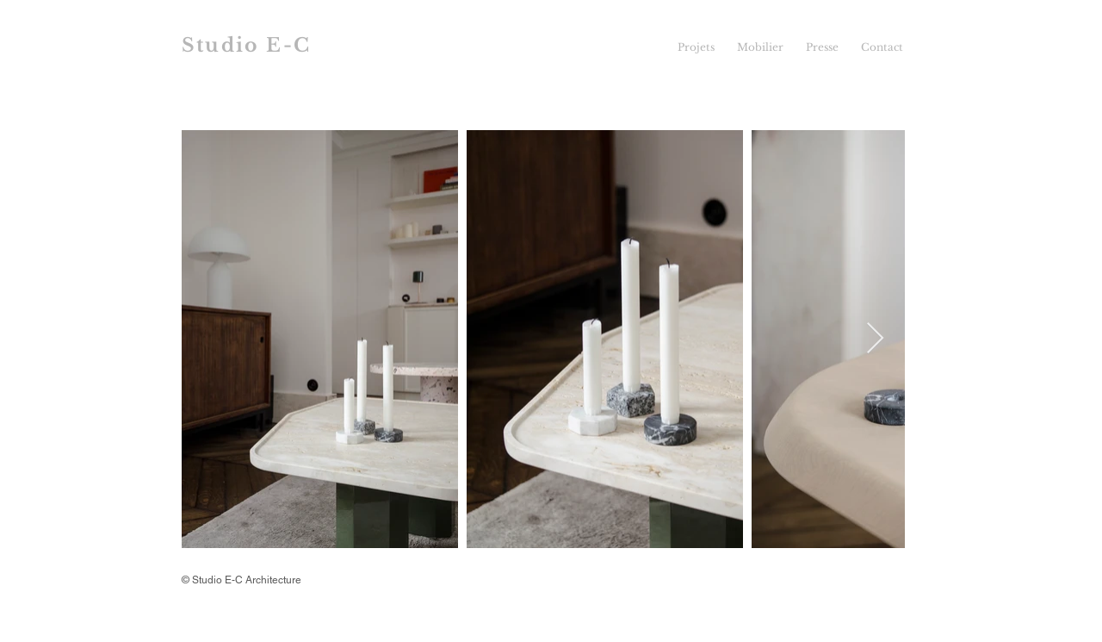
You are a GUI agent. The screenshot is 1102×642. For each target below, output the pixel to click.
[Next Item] (875, 339)
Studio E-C (246, 45)
